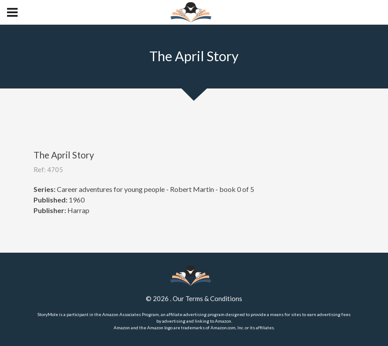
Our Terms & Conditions (207, 298)
